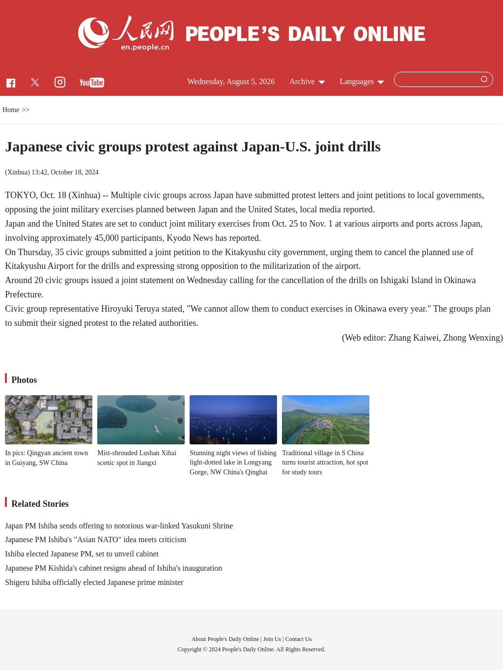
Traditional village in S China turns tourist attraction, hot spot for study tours (325, 462)
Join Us (272, 639)
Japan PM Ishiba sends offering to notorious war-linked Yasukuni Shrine (119, 526)
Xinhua (17, 172)
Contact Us (298, 639)
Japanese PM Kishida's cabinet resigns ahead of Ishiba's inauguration (113, 568)
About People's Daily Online (225, 639)
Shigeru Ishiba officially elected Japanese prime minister (94, 582)
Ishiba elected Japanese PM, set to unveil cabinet (82, 554)
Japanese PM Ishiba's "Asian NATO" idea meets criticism (95, 539)
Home (10, 110)
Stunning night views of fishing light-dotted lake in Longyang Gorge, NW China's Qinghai (233, 462)
